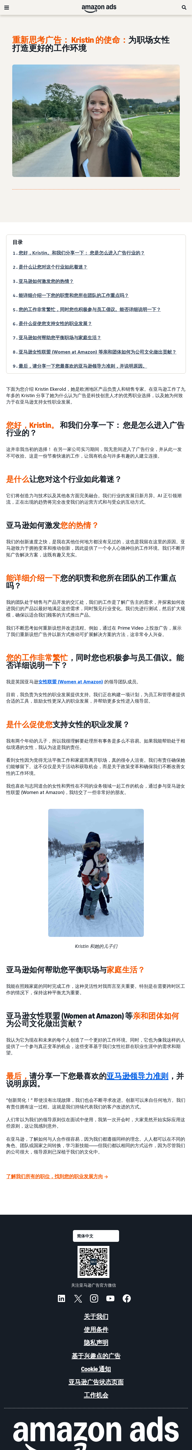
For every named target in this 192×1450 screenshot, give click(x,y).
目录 (17, 242)
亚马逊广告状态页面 (96, 1382)
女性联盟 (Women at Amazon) (70, 681)
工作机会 (96, 1395)
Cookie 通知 (96, 1369)
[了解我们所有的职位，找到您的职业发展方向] (57, 1176)
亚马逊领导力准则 (138, 1076)
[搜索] (184, 7)
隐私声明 (96, 1342)
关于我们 (96, 1316)
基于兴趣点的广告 (96, 1356)
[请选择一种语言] (96, 1236)
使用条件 (96, 1329)
